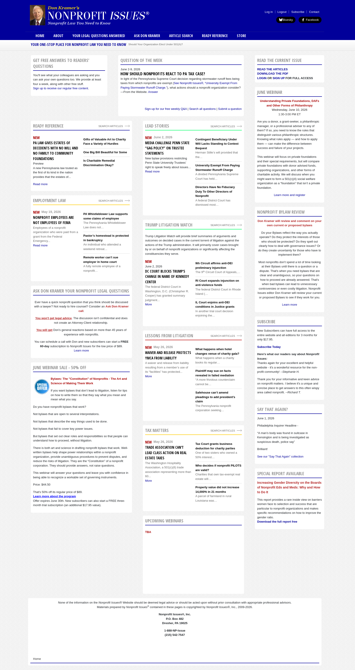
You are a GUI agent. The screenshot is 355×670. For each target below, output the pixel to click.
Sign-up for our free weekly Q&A (166, 109)
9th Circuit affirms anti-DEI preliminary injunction (214, 265)
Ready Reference (215, 35)
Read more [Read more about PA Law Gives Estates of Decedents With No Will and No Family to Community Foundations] (40, 184)
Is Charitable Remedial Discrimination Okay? (99, 163)
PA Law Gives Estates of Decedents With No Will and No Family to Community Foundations (55, 150)
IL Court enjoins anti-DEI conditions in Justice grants (215, 305)
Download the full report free (277, 521)
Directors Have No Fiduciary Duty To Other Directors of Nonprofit (215, 191)
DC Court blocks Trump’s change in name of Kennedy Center (167, 276)
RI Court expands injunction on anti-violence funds (217, 283)
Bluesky (286, 19)
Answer (153, 92)
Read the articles (272, 69)
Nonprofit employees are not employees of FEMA (53, 220)
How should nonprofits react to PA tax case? (162, 73)
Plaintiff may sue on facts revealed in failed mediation (214, 373)
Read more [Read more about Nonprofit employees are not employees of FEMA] (40, 245)
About (58, 35)
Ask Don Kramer (147, 35)
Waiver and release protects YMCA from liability (168, 355)
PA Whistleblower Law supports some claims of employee (105, 216)
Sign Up (279, 78)
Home (40, 35)
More (148, 304)
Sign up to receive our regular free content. (61, 88)
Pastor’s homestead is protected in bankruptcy (106, 238)
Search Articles (110, 126)
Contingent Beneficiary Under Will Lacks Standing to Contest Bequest (217, 144)
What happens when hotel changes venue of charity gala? (217, 351)
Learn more (81, 350)
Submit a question (230, 109)
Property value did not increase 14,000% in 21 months (217, 489)
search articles (110, 200)
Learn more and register (289, 195)
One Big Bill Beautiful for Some (105, 152)
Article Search (181, 35)
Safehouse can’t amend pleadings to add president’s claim (215, 397)
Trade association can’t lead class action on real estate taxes (166, 452)
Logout (282, 11)
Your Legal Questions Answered (98, 35)
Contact (314, 11)
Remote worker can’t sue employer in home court (100, 260)
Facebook (310, 19)
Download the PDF (272, 73)
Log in (269, 11)
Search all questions (202, 109)
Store (241, 35)
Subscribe (297, 11)
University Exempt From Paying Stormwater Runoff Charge (217, 168)
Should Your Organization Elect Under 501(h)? (155, 44)
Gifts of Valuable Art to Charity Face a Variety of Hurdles (104, 142)
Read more (152, 171)
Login (261, 78)
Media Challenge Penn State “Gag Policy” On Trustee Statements (167, 148)
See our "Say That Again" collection (280, 456)
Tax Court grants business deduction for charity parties (215, 446)
